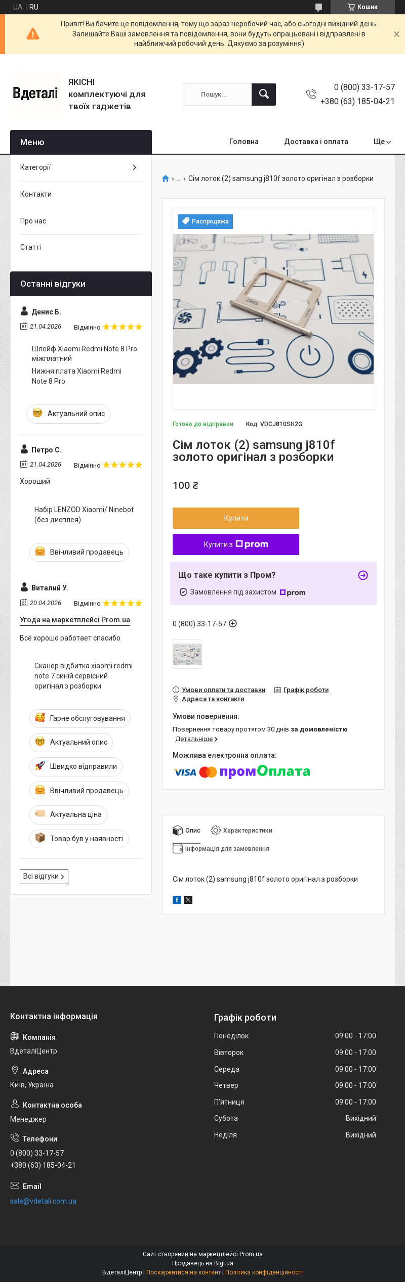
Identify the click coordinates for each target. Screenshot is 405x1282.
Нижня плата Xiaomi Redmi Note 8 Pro (77, 376)
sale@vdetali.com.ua (43, 1201)
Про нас (33, 221)
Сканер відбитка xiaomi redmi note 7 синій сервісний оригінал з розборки (83, 676)
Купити (236, 518)
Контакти (36, 194)
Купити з (236, 544)
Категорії (35, 167)
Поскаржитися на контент (183, 1272)
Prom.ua (251, 1254)
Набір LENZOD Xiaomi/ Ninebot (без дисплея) (84, 515)
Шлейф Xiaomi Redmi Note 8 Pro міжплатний (84, 354)
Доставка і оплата (316, 142)
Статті (30, 247)
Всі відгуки (41, 876)
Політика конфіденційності (264, 1272)
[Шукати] (264, 94)
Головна (244, 142)
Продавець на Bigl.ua (202, 1263)
